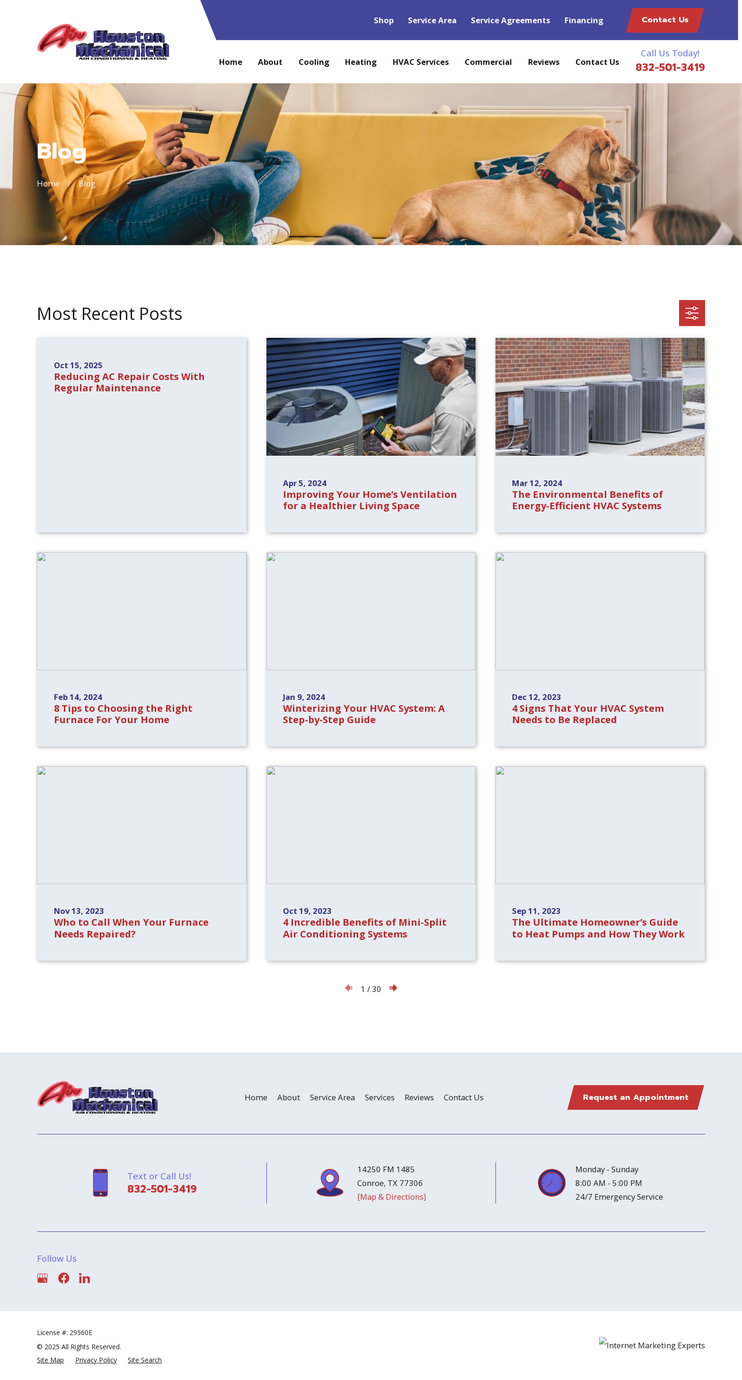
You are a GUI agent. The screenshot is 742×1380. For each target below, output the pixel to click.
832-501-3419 (670, 67)
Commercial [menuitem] (488, 61)
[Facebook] (63, 1278)
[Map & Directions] (391, 1196)
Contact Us (665, 20)
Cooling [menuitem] (314, 61)
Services (380, 1097)
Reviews (419, 1097)
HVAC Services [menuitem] (421, 61)
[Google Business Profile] (42, 1278)
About (288, 1097)
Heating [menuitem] (361, 61)
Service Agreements (510, 20)
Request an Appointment (636, 1097)
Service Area (432, 20)
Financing (584, 20)
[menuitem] (50, 1360)
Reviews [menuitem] (544, 61)
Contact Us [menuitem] (597, 61)
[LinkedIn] (84, 1278)
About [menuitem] (270, 61)
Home (256, 1097)
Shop (384, 20)
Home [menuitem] (230, 61)
